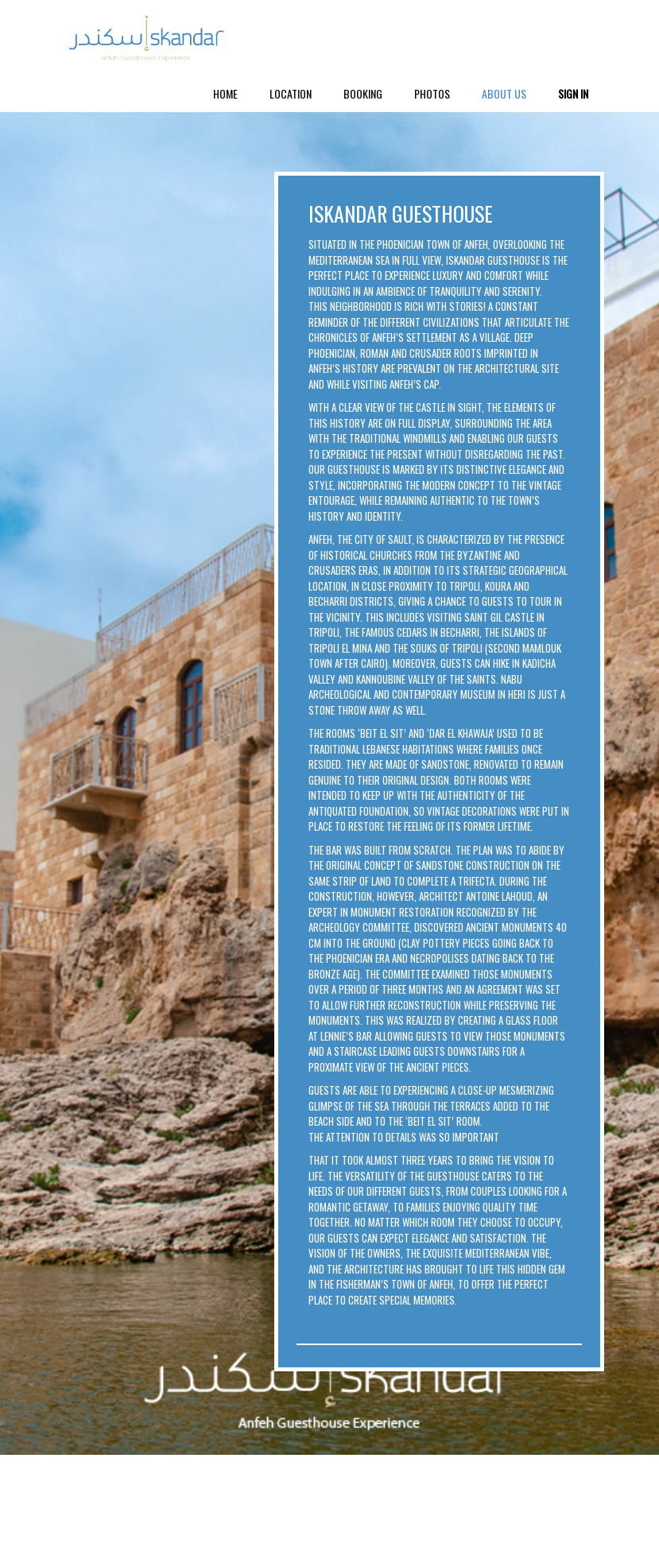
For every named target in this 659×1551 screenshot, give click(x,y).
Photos (432, 93)
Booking (362, 93)
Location (290, 93)
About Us (504, 93)
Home (225, 93)
